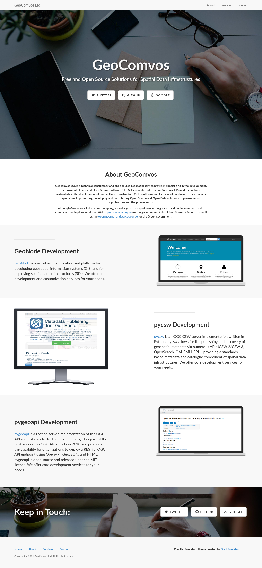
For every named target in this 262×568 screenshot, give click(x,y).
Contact (243, 5)
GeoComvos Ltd (27, 5)
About (211, 5)
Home (18, 549)
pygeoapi (21, 434)
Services (226, 5)
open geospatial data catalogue (118, 216)
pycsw (159, 336)
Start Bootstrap (230, 549)
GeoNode (22, 263)
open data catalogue (119, 212)
